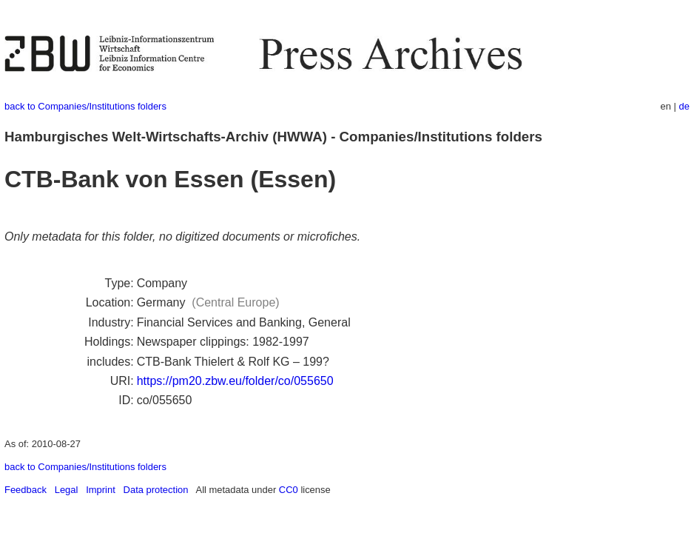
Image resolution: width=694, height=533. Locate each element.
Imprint (100, 489)
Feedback (25, 489)
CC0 (288, 489)
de (684, 106)
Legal (66, 489)
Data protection (156, 489)
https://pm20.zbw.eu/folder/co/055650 (235, 381)
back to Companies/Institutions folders (85, 106)
